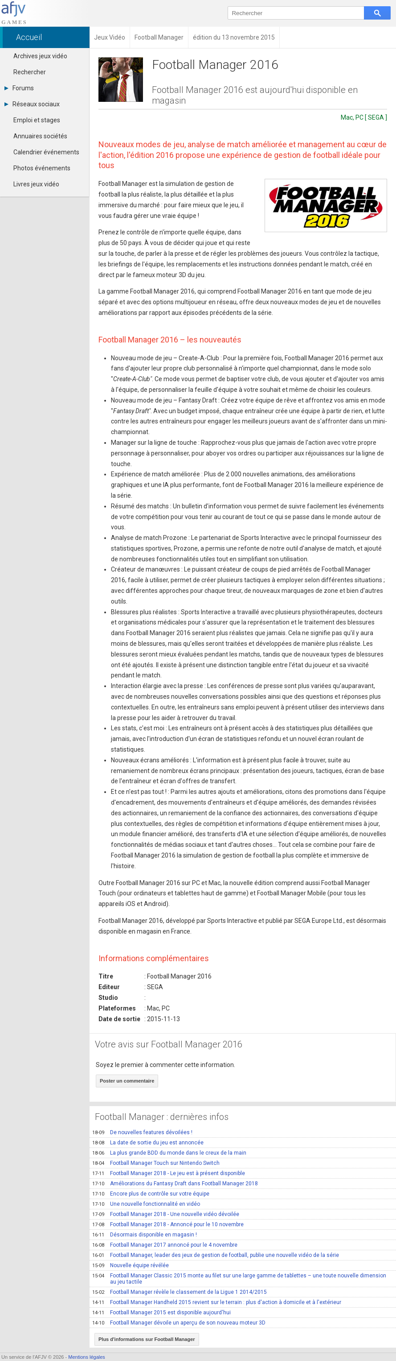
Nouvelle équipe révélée (130, 1265)
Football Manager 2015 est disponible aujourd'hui (161, 1312)
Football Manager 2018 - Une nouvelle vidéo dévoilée (165, 1214)
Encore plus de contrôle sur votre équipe (150, 1194)
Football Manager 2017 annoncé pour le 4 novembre (164, 1245)
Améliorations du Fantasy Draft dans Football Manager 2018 (175, 1183)
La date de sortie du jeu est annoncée (148, 1143)
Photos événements (41, 168)
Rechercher (29, 72)
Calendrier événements (46, 152)
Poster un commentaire (127, 1080)
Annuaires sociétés (40, 136)
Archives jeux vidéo (40, 56)
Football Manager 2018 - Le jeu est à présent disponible (168, 1173)
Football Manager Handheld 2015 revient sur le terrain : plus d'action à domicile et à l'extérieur (216, 1302)
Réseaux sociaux (32, 104)
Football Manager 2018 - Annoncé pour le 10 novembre (168, 1224)
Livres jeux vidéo (36, 184)
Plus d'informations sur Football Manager (146, 1339)
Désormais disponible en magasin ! (144, 1235)
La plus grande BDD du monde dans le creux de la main (169, 1153)
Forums (19, 88)
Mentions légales (86, 1357)
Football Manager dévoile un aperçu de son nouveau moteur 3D (178, 1323)
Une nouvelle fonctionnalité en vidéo (146, 1204)
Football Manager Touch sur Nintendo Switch (156, 1163)
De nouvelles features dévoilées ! (142, 1132)
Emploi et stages (36, 120)
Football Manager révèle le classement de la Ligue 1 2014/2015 (179, 1292)
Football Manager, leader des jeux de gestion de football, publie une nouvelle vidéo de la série (215, 1255)
